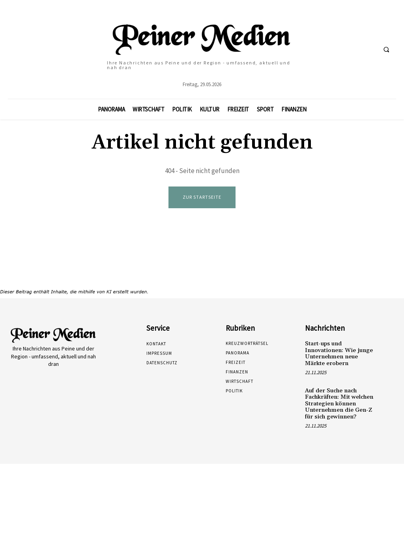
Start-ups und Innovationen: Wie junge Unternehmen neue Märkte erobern (336, 352)
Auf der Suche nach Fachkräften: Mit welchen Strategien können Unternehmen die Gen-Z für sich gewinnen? (337, 401)
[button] (386, 49)
